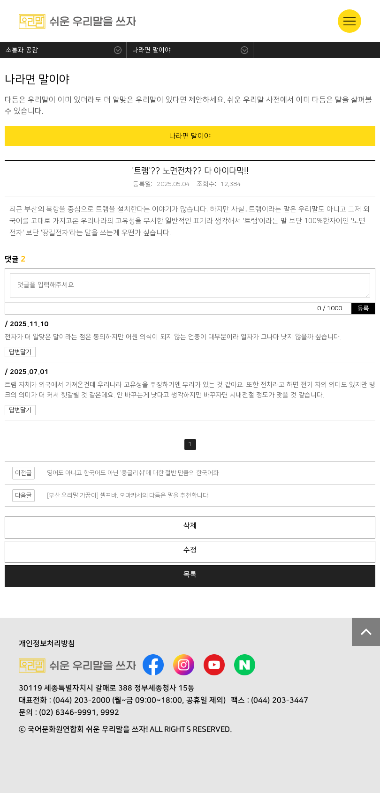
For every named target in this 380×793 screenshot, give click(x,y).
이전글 (23, 473)
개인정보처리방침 (47, 643)
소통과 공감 (22, 50)
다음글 (23, 495)
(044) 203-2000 (81, 700)
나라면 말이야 (151, 50)
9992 (109, 712)
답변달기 (20, 352)
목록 (190, 574)
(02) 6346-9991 (67, 712)
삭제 (190, 526)
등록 (363, 308)
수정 (190, 550)
